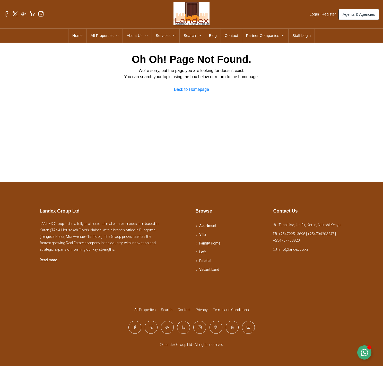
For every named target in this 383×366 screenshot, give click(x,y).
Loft (202, 252)
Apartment (207, 226)
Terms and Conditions (231, 310)
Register (328, 14)
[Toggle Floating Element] (364, 352)
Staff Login (301, 35)
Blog (213, 35)
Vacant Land (209, 269)
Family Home (209, 243)
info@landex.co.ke (293, 249)
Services (163, 35)
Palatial (205, 261)
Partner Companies (262, 35)
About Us (135, 35)
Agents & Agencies (359, 14)
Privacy (202, 310)
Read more (48, 260)
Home (77, 35)
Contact (231, 35)
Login (314, 14)
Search (190, 35)
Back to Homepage (191, 89)
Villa (202, 234)
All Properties (102, 35)
